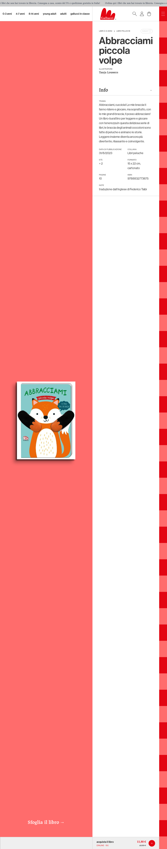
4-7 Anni (20, 13)
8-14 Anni (34, 13)
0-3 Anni (7, 13)
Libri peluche (123, 31)
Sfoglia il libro (46, 823)
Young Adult (49, 13)
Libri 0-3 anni (105, 31)
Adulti (63, 13)
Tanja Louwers (108, 72)
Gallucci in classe (80, 13)
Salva (147, 31)
